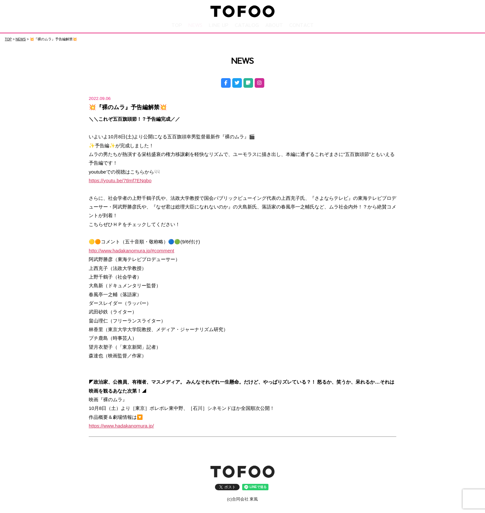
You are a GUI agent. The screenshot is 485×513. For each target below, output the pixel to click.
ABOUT (274, 24)
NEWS (195, 24)
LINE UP (218, 24)
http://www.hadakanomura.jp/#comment (131, 250)
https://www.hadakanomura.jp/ (121, 425)
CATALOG (247, 24)
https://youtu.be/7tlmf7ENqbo (120, 180)
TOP (176, 24)
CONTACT (301, 24)
